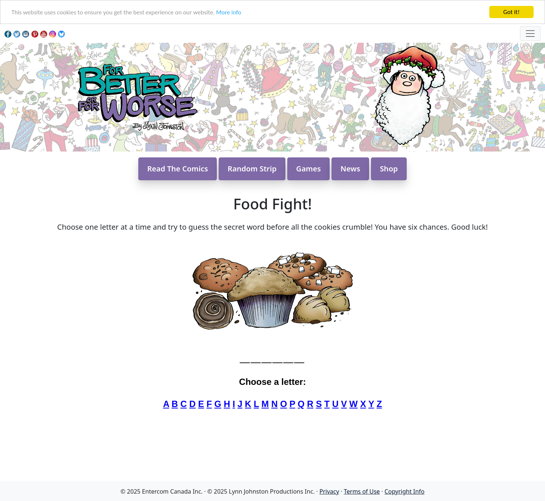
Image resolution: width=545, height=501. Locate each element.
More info (228, 12)
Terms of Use (362, 491)
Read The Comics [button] (177, 169)
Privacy (329, 491)
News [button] (350, 169)
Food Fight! (272, 204)
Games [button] (308, 169)
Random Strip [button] (252, 169)
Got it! (511, 12)
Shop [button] (389, 169)
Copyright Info (404, 491)
